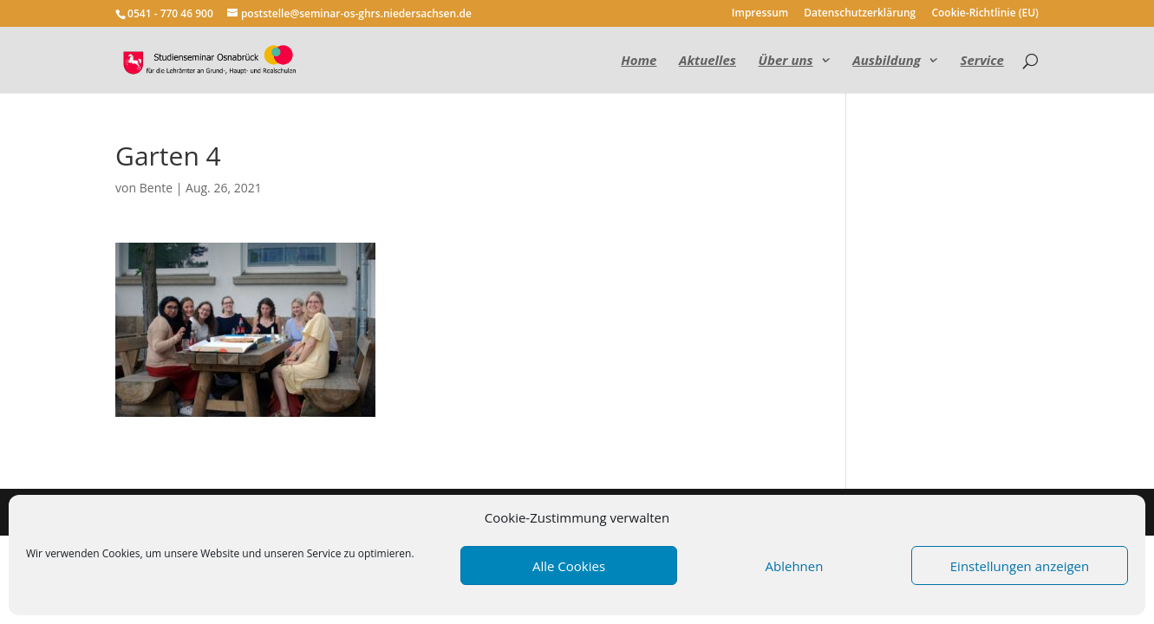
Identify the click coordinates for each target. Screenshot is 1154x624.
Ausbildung (886, 61)
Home (638, 61)
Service (982, 61)
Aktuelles (707, 61)
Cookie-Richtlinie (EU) (985, 14)
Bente (156, 187)
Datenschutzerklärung (860, 14)
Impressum (760, 14)
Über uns (786, 61)
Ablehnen (795, 566)
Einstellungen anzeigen (1019, 566)
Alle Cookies (568, 566)
